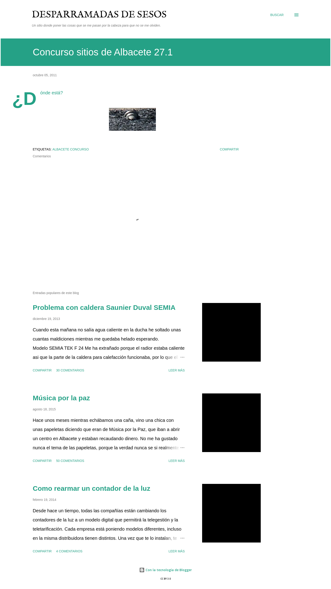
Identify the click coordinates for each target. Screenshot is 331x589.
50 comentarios (70, 461)
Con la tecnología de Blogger (165, 570)
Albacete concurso (70, 149)
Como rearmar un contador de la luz (91, 488)
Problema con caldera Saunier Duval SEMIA (104, 307)
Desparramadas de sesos (99, 15)
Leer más (176, 370)
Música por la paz (61, 398)
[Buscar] (277, 15)
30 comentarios (70, 370)
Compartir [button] (229, 149)
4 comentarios (69, 551)
